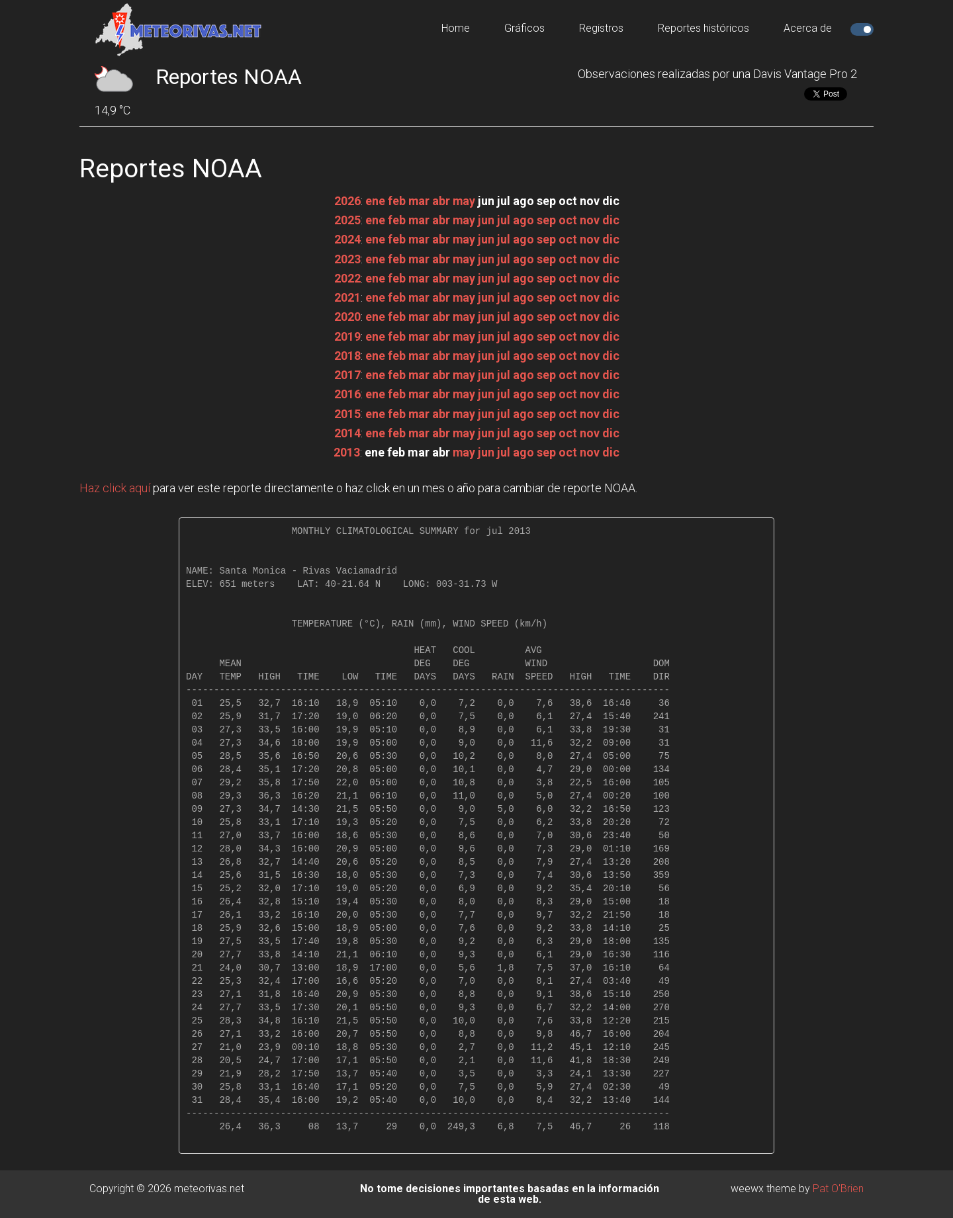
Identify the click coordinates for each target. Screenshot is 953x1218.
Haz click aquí (114, 488)
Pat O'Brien (838, 1188)
